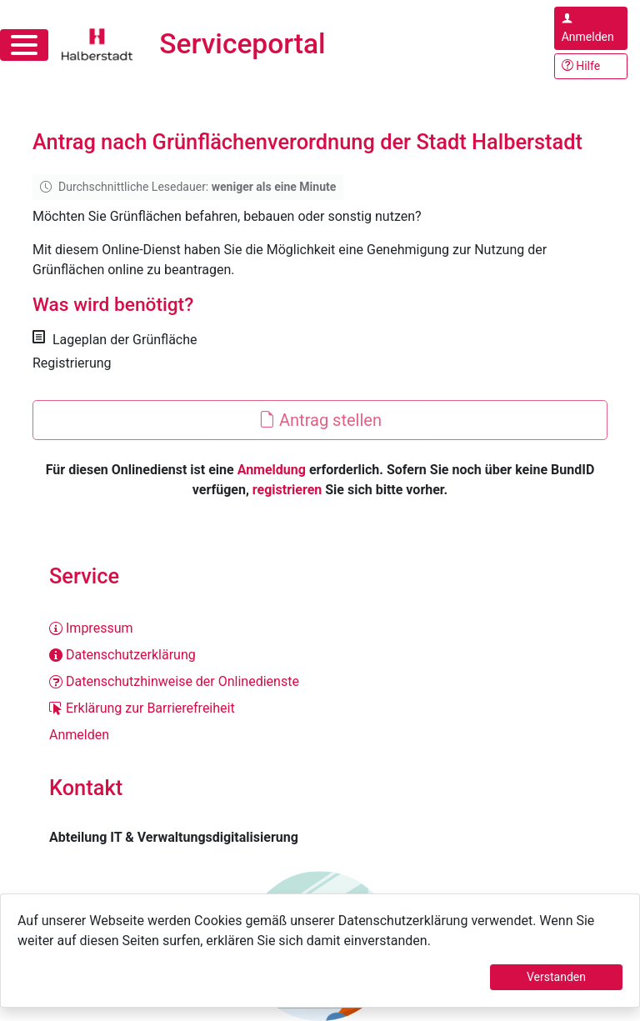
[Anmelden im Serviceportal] (591, 28)
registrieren (287, 490)
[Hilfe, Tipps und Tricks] (591, 66)
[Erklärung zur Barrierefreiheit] (320, 708)
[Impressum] (320, 628)
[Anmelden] (320, 735)
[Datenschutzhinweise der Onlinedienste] (320, 682)
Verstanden (556, 976)
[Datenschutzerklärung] (320, 655)
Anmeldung (272, 470)
